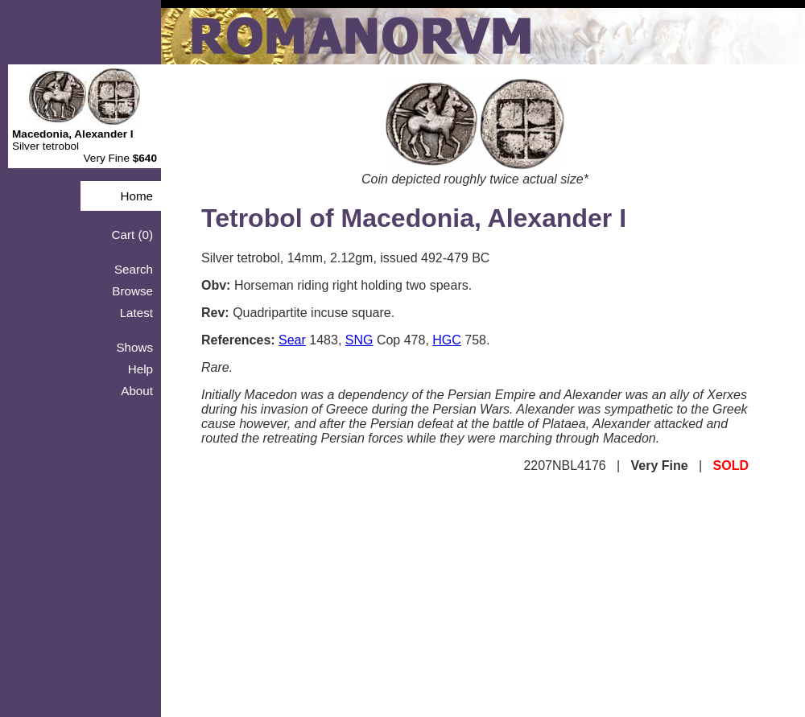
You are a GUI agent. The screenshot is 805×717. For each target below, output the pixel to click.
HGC (446, 340)
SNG (359, 340)
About (137, 391)
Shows (134, 347)
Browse (132, 291)
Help (140, 369)
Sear (292, 340)
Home (136, 196)
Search (133, 269)
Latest (136, 312)
